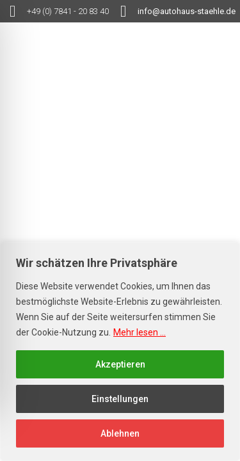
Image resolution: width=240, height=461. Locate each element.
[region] (120, 351)
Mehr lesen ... (139, 332)
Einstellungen (120, 399)
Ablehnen (120, 433)
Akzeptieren (120, 364)
